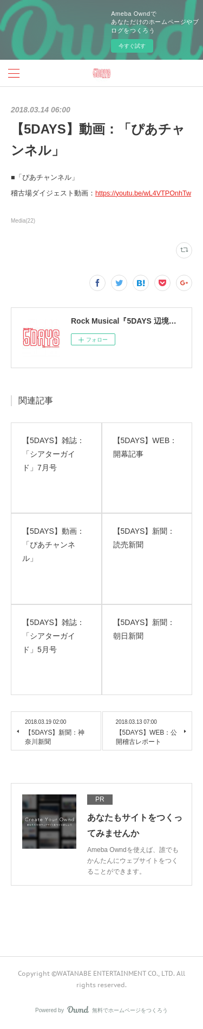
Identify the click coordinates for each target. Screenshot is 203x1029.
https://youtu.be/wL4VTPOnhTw (143, 193)
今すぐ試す (132, 46)
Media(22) (23, 221)
